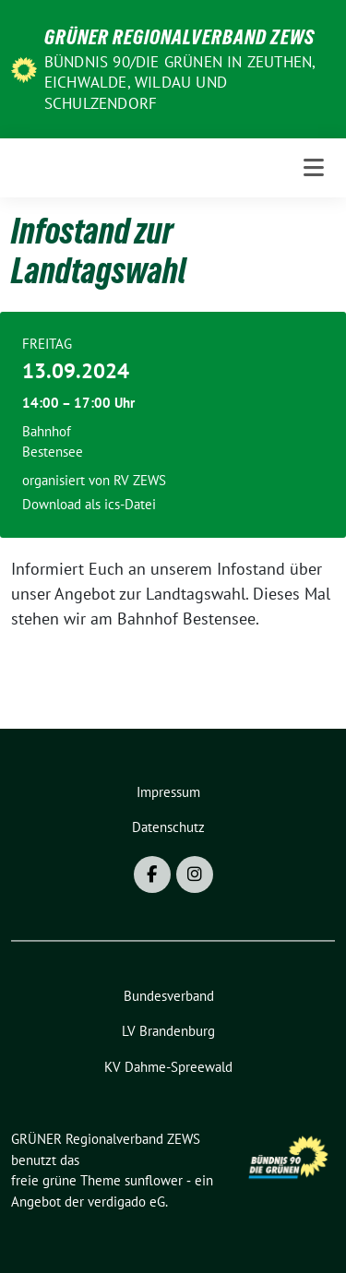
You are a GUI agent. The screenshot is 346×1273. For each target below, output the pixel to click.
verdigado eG (126, 1201)
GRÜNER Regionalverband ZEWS (179, 37)
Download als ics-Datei (89, 504)
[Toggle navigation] (313, 168)
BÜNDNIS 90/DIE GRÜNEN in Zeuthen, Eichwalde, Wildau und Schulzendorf (180, 82)
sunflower (154, 1180)
